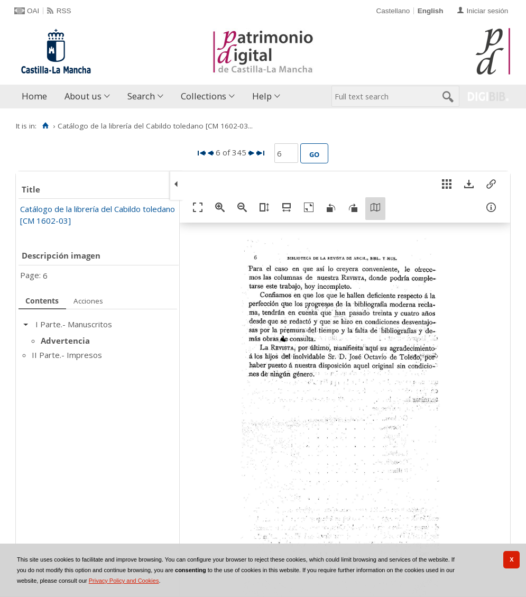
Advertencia (65, 340)
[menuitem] (36, 96)
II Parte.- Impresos (67, 355)
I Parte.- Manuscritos (73, 324)
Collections (203, 96)
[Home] (45, 126)
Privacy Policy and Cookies (124, 580)
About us (82, 96)
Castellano (393, 11)
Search (141, 96)
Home (34, 96)
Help (262, 96)
